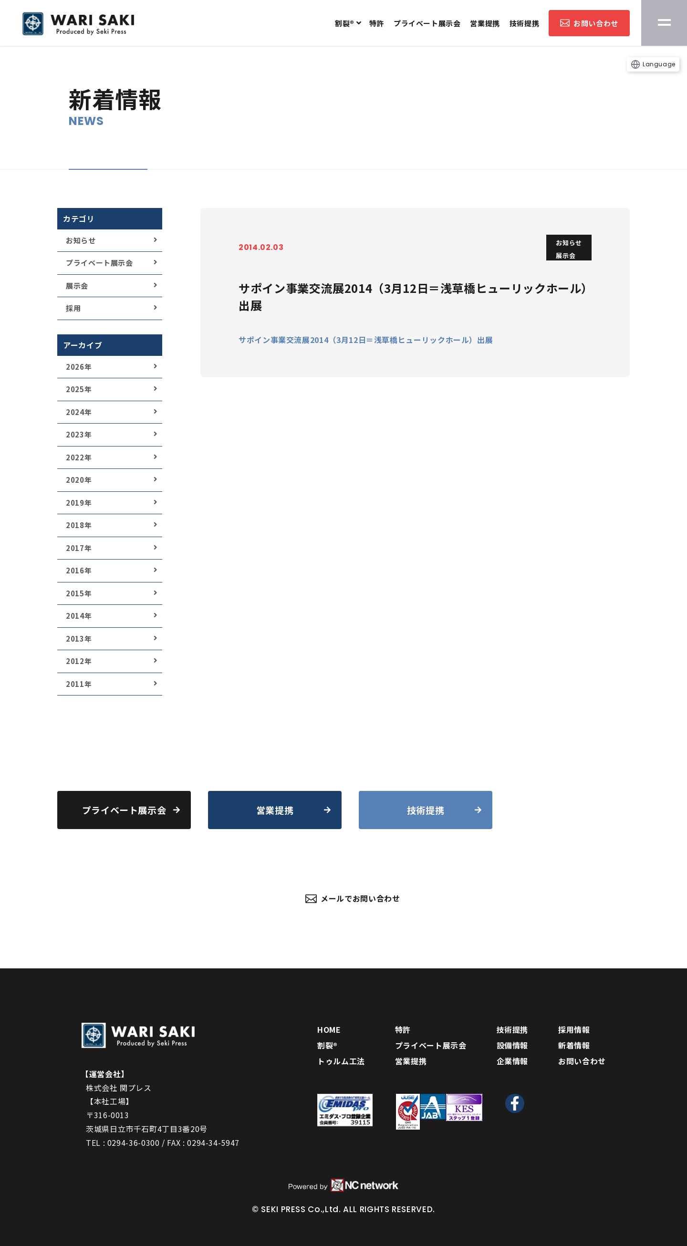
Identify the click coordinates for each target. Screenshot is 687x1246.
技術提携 (524, 23)
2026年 (79, 367)
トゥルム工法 (341, 1061)
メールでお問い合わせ (352, 898)
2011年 (79, 684)
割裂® (344, 23)
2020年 (79, 480)
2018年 (79, 525)
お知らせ (81, 240)
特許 (376, 23)
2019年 (79, 503)
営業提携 (485, 23)
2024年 (79, 412)
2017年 (79, 548)
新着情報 (574, 1045)
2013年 (79, 638)
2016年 (79, 570)
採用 (73, 308)
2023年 (79, 434)
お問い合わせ (589, 23)
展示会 (77, 285)
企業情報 (513, 1061)
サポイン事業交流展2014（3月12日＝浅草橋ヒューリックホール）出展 (366, 339)
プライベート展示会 (427, 23)
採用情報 (574, 1029)
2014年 (79, 616)
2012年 (79, 661)
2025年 (79, 389)
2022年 (79, 457)
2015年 (79, 593)
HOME (329, 1029)
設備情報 (513, 1045)
